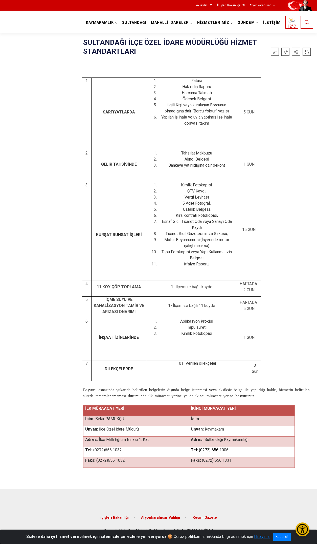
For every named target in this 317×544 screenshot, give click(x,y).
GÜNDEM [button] (246, 23)
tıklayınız (262, 536)
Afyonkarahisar (260, 5)
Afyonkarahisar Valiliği (160, 517)
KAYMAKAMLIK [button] (100, 23)
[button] (296, 52)
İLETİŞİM (272, 23)
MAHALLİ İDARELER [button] (170, 23)
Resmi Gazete (204, 517)
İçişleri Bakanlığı (228, 5)
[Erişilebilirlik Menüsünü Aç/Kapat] (302, 529)
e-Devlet (202, 5)
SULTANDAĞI (134, 23)
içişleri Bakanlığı (114, 517)
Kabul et (282, 537)
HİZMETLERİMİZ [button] (213, 23)
